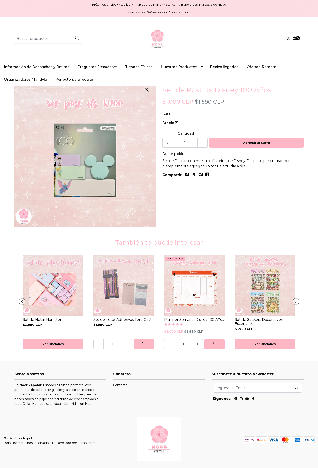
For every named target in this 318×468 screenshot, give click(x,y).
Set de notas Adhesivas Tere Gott (122, 319)
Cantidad (186, 133)
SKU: (166, 114)
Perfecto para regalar (74, 79)
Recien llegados (224, 67)
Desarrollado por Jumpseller (73, 443)
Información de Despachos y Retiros (36, 67)
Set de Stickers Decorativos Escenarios (258, 321)
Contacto (120, 385)
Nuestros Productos (179, 67)
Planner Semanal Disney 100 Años (194, 319)
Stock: (168, 123)
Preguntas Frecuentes (97, 67)
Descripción (173, 154)
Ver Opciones (53, 344)
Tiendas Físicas (139, 67)
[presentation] (22, 301)
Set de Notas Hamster (42, 319)
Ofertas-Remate (261, 67)
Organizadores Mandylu (25, 79)
